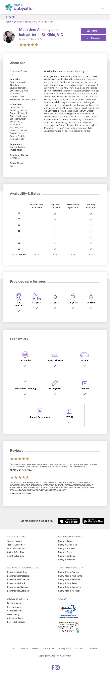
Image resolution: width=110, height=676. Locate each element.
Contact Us (93, 648)
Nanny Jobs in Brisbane (69, 579)
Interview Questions (16, 548)
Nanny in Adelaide (66, 560)
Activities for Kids (15, 556)
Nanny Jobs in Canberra (69, 587)
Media (35, 648)
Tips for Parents (14, 541)
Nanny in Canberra (66, 556)
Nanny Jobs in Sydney (68, 572)
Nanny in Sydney (65, 541)
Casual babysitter (15, 611)
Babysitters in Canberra (18, 587)
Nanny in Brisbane (66, 548)
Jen (51, 21)
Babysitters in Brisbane (18, 579)
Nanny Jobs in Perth (67, 583)
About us (79, 648)
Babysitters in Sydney (17, 572)
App (14, 648)
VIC (35, 21)
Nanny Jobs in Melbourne (70, 576)
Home (8, 21)
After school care (15, 618)
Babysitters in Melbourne (19, 576)
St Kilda (43, 21)
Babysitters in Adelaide (18, 591)
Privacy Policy (65, 648)
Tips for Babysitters (16, 545)
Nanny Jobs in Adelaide (69, 591)
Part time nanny (14, 607)
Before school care (16, 622)
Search (17, 21)
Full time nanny (14, 603)
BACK (9, 17)
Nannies (27, 21)
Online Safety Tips (15, 552)
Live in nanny (13, 614)
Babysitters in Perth (16, 583)
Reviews (24, 648)
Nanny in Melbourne (67, 545)
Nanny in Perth (65, 552)
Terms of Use (48, 648)
